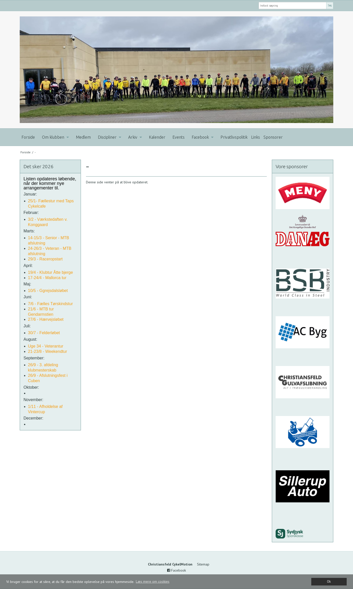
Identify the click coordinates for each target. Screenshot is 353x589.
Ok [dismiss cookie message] (329, 581)
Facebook (176, 570)
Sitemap (203, 564)
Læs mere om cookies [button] (152, 581)
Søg (330, 5)
